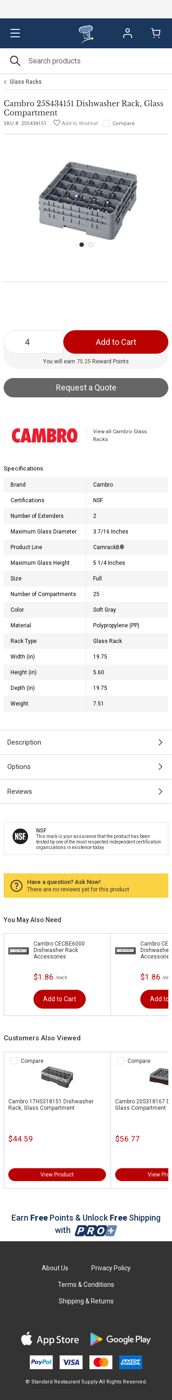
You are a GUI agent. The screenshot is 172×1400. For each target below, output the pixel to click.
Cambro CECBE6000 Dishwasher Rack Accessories (59, 950)
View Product (57, 1174)
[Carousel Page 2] (91, 244)
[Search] (86, 61)
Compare (123, 123)
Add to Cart (59, 999)
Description (24, 742)
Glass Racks (26, 82)
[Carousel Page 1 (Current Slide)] (81, 244)
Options (19, 767)
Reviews (19, 791)
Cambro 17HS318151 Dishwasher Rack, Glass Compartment (51, 1104)
